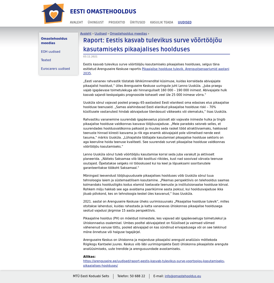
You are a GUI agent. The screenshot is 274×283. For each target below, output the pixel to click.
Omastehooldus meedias (128, 34)
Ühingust (96, 22)
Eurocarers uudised (55, 69)
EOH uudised (50, 52)
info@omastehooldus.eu (183, 276)
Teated (46, 60)
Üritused (137, 22)
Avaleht (76, 22)
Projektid (117, 22)
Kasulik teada (161, 22)
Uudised (185, 22)
